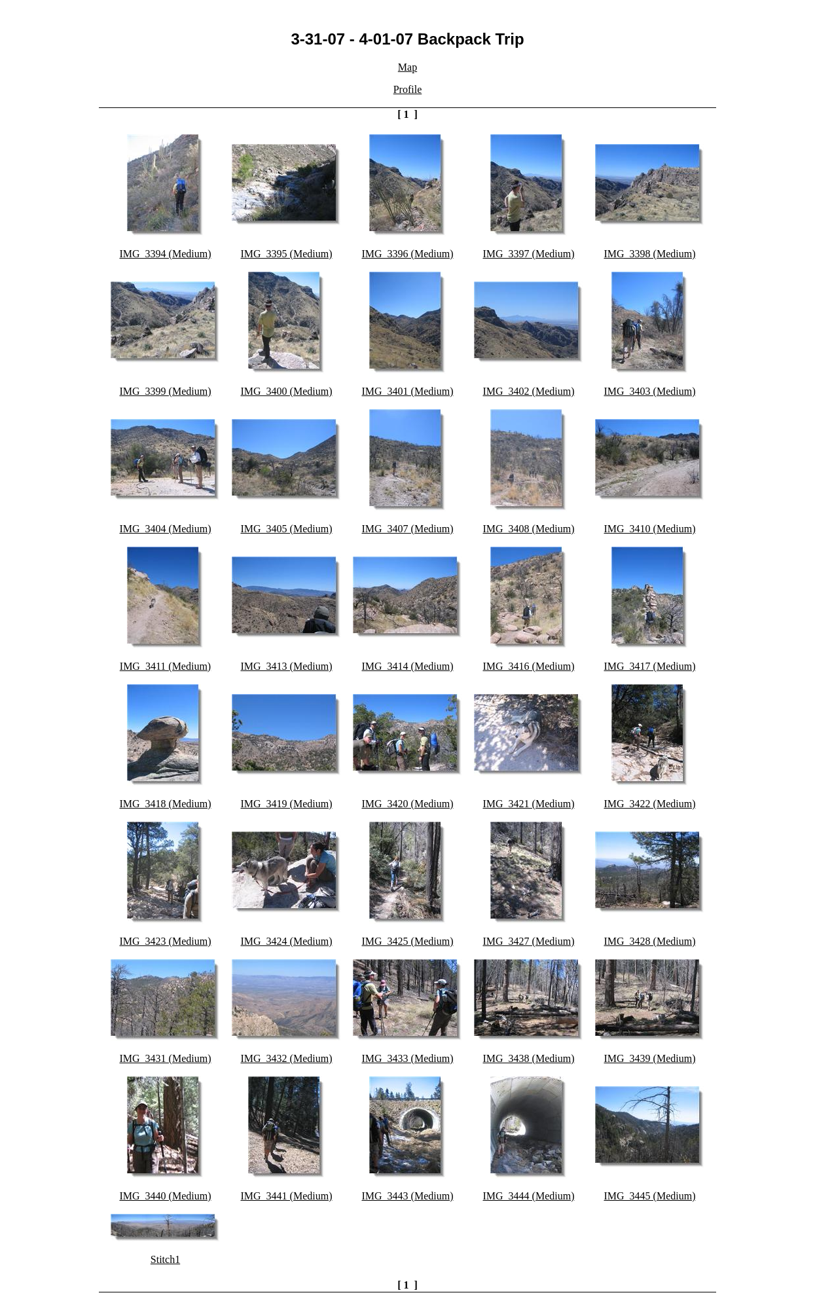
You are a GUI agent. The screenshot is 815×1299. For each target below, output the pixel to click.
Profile (407, 89)
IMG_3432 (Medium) (287, 1058)
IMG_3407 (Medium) (408, 528)
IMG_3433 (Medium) (408, 1058)
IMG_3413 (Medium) (287, 666)
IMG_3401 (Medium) (408, 391)
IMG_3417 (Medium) (650, 666)
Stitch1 (165, 1259)
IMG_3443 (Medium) (408, 1195)
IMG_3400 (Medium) (287, 391)
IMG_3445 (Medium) (650, 1195)
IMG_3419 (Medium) (287, 803)
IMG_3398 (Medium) (650, 253)
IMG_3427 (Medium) (529, 941)
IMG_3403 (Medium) (650, 391)
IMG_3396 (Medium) (408, 253)
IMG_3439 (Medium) (650, 1058)
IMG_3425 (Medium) (408, 941)
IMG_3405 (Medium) (287, 528)
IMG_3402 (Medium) (529, 391)
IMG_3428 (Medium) (650, 941)
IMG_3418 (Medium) (165, 803)
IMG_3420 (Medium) (408, 803)
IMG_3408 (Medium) (529, 528)
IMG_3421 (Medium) (529, 803)
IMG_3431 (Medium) (165, 1058)
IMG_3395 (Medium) (287, 253)
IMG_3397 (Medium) (529, 253)
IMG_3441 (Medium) (287, 1195)
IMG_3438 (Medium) (529, 1058)
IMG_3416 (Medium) (529, 666)
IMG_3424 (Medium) (287, 941)
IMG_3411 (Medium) (165, 666)
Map (407, 67)
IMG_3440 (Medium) (165, 1195)
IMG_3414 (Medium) (408, 666)
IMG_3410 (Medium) (650, 528)
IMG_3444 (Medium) (529, 1195)
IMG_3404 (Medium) (165, 528)
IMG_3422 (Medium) (650, 803)
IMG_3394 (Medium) (165, 253)
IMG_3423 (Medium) (165, 941)
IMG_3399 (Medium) (165, 391)
